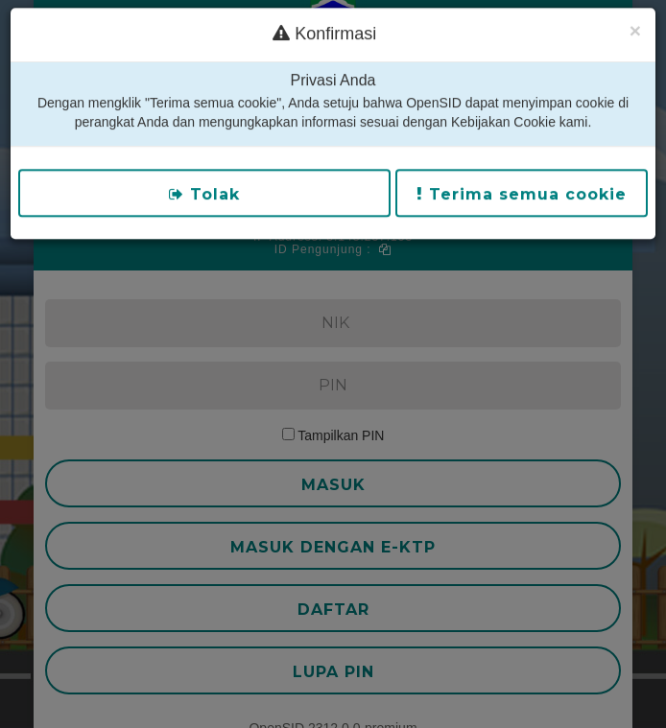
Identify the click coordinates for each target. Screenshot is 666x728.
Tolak (204, 179)
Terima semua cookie (521, 179)
